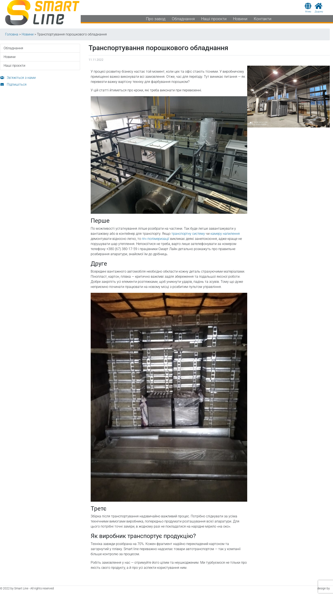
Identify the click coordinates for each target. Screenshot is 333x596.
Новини (240, 18)
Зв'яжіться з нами (18, 78)
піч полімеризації (155, 239)
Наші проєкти (214, 18)
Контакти (262, 18)
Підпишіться (13, 84)
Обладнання (183, 18)
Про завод (155, 18)
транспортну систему (188, 234)
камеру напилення (225, 234)
